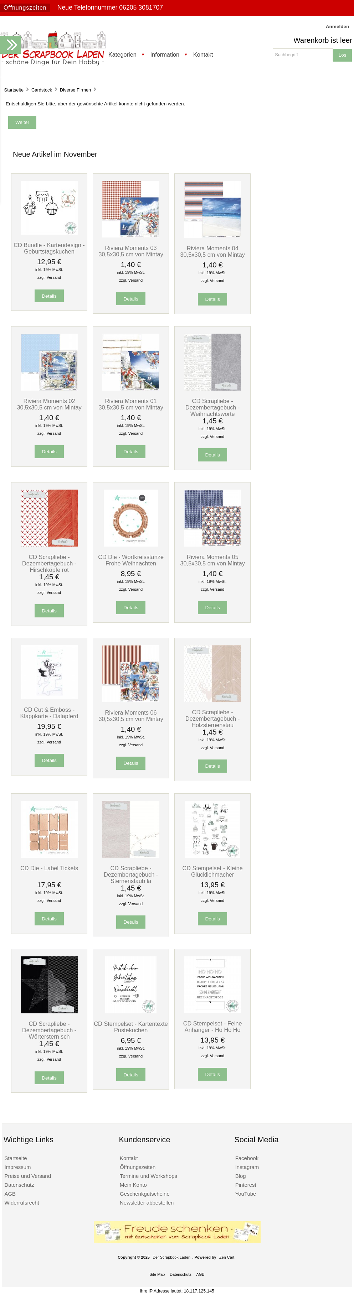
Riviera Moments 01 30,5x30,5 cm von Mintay (130, 404)
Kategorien (122, 54)
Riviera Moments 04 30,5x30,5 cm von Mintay (212, 251)
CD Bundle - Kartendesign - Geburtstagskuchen (49, 248)
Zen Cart (226, 1257)
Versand (54, 277)
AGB (10, 1194)
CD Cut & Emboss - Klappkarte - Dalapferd (49, 712)
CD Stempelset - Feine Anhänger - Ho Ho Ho (212, 1026)
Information (165, 54)
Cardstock (41, 90)
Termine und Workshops (148, 1176)
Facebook (247, 1158)
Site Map (157, 1274)
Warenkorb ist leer (322, 40)
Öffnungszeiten (25, 8)
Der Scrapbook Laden (171, 1257)
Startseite (14, 90)
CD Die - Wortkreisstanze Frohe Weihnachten (131, 560)
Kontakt (203, 54)
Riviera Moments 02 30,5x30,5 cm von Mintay (49, 404)
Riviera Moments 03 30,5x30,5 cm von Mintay (130, 251)
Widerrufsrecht (21, 1203)
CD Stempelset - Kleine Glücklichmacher (212, 871)
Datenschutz (19, 1185)
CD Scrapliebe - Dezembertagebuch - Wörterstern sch (49, 1030)
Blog (240, 1176)
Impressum (17, 1167)
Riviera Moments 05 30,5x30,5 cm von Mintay (212, 560)
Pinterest (245, 1185)
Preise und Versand (27, 1176)
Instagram (247, 1167)
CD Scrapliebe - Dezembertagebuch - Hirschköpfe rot (49, 563)
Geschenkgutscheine (145, 1194)
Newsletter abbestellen (147, 1203)
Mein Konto (133, 1185)
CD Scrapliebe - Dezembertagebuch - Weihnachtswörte (212, 407)
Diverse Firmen (75, 90)
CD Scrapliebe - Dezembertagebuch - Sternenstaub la (131, 874)
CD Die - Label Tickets (49, 868)
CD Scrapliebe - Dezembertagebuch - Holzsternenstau (212, 718)
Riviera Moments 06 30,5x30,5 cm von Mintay (130, 715)
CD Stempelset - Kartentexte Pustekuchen (131, 1026)
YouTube (245, 1194)
